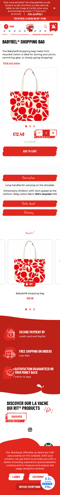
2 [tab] (30, 126)
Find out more (11, 63)
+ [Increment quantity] (53, 133)
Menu (12, 26)
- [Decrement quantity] (39, 133)
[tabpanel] (30, 95)
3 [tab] (34, 126)
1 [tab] (26, 126)
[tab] (30, 178)
